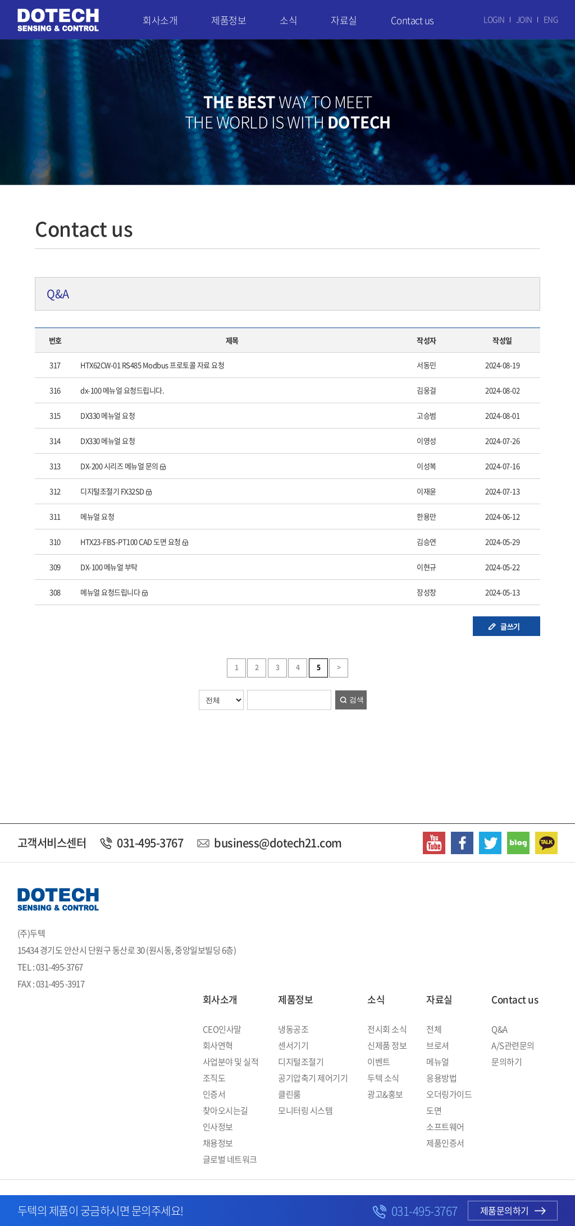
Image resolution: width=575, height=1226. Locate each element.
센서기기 (293, 1045)
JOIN (524, 19)
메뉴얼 (437, 1062)
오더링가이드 (449, 1094)
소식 (288, 20)
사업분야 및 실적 (231, 1062)
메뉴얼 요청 (97, 516)
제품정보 (228, 20)
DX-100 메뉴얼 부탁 (109, 566)
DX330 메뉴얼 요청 (107, 415)
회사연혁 (218, 1045)
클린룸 (289, 1094)
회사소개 (160, 20)
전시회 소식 (387, 1029)
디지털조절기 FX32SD (112, 491)
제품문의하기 (513, 1210)
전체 (433, 1029)
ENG (551, 19)
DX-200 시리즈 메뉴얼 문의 (119, 465)
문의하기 (506, 1062)
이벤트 (378, 1062)
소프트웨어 (445, 1127)
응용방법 (441, 1078)
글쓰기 (510, 626)
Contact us (412, 20)
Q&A (499, 1029)
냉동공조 (293, 1029)
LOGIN (494, 19)
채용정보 (218, 1143)
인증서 (214, 1094)
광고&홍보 (385, 1094)
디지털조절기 (300, 1062)
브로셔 (437, 1045)
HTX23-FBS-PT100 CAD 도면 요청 (130, 541)
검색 (356, 699)
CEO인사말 (222, 1029)
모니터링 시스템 (305, 1110)
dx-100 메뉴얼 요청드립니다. (122, 390)
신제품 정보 (387, 1045)
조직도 (214, 1078)
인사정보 (218, 1127)
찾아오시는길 (225, 1110)
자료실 (344, 20)
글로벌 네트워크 (230, 1159)
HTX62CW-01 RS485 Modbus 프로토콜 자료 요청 (152, 364)
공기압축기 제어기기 (313, 1078)
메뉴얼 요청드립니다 (110, 592)
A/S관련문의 (513, 1045)
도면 (433, 1110)
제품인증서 (445, 1143)
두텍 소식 (383, 1078)
